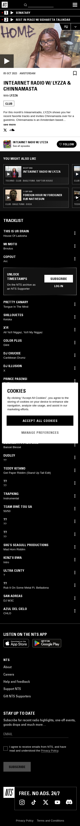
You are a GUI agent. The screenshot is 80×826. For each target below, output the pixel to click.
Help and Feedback (16, 681)
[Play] (40, 45)
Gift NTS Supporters (17, 696)
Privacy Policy (49, 750)
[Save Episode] (75, 73)
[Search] (25, 4)
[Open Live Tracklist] (65, 26)
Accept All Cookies (40, 421)
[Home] (5, 5)
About (7, 667)
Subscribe (58, 279)
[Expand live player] (75, 26)
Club (8, 104)
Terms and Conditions (50, 820)
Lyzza (14, 95)
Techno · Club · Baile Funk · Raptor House (29, 180)
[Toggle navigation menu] (74, 4)
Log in (58, 286)
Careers (8, 674)
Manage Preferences (40, 432)
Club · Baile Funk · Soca (18, 204)
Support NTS (12, 689)
